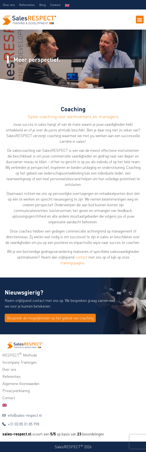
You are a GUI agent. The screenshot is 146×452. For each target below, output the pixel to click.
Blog (42, 5)
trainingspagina (72, 262)
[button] (140, 19)
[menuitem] (67, 4)
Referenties (27, 5)
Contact (55, 5)
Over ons (9, 5)
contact (81, 257)
